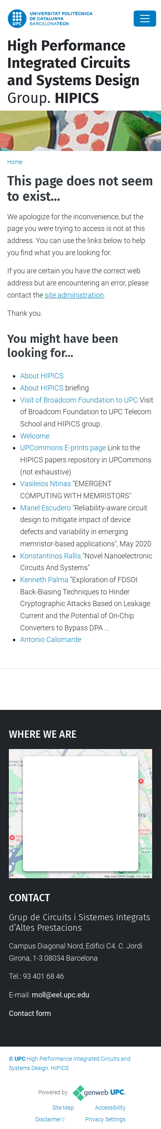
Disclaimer (48, 1119)
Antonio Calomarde (50, 639)
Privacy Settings (105, 1119)
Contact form (30, 1013)
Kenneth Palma (44, 579)
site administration (74, 295)
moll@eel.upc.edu (60, 994)
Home (14, 162)
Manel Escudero (45, 508)
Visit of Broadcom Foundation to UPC (79, 400)
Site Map (63, 1107)
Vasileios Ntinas (45, 483)
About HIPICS (42, 375)
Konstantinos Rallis (50, 556)
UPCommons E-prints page (63, 447)
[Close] (145, 18)
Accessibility (110, 1107)
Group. (73, 72)
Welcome (35, 436)
